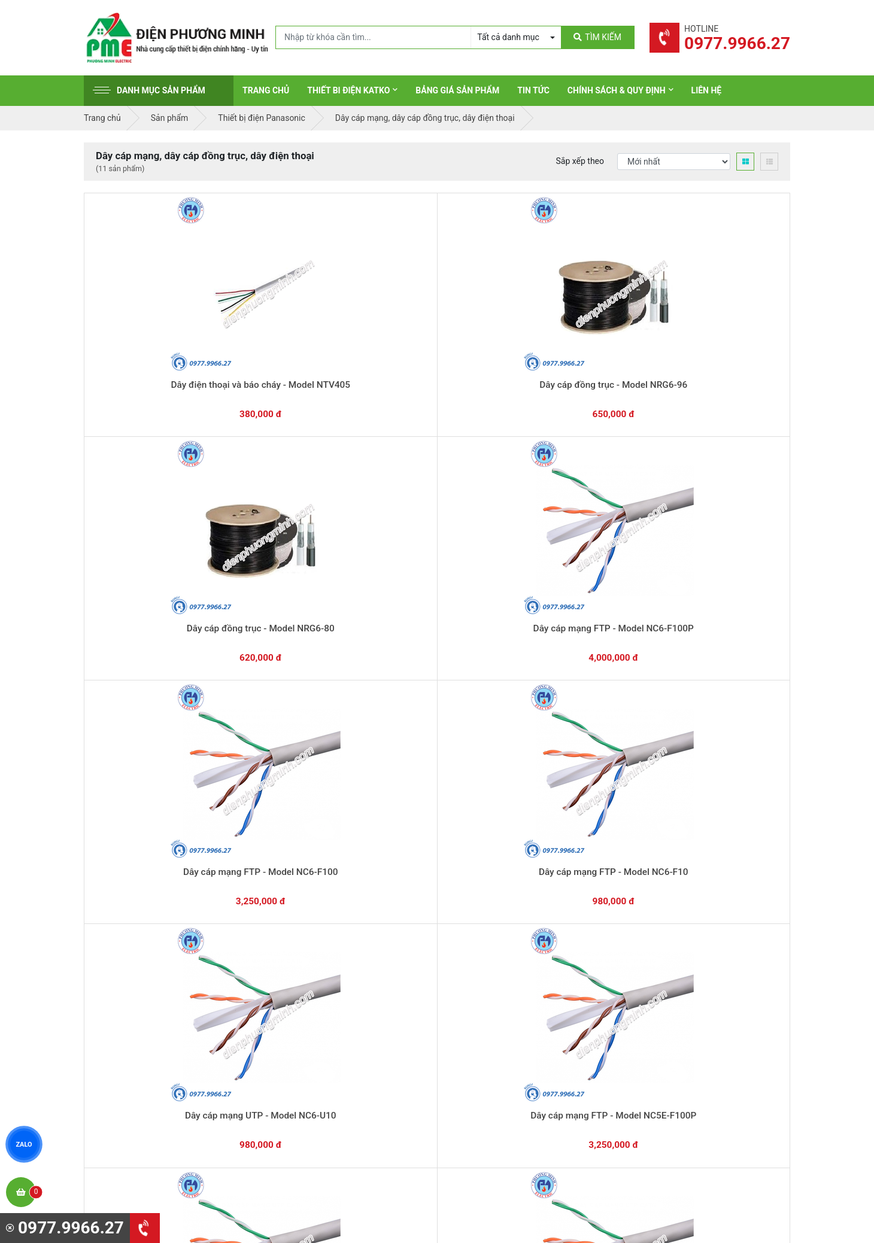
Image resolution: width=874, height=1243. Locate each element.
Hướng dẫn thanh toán (494, 844)
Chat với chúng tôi (687, 856)
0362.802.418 (377, 849)
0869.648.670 (257, 849)
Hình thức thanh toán (675, 942)
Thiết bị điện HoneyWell (497, 1091)
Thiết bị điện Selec (487, 1017)
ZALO (24, 1144)
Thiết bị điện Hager (489, 998)
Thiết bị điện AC (483, 1035)
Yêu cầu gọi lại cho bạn (495, 867)
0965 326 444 (194, 1020)
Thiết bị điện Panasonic (497, 979)
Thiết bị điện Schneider (496, 942)
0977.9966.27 (137, 849)
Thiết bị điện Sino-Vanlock (502, 1072)
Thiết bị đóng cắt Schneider (504, 961)
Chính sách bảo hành (675, 961)
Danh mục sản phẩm (149, 90)
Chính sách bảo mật (673, 998)
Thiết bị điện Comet (490, 1054)
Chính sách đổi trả (670, 979)
